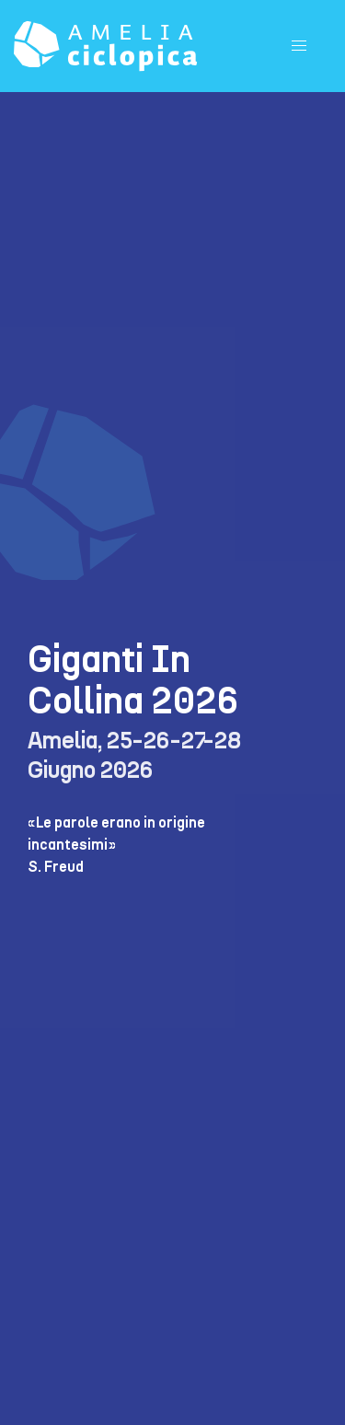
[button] (299, 46)
